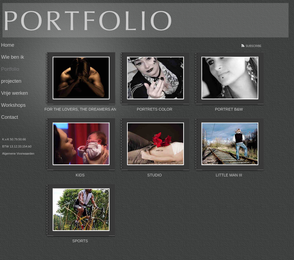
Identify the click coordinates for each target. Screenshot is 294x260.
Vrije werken (14, 93)
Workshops (13, 105)
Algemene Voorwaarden (18, 153)
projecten (11, 81)
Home (7, 45)
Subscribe (253, 46)
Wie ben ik (12, 57)
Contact (9, 117)
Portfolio (10, 69)
